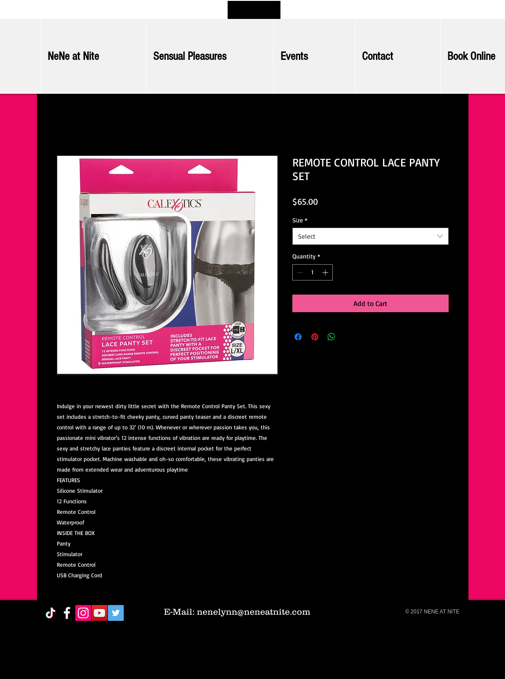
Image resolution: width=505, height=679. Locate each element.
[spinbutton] (313, 272)
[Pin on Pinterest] (315, 337)
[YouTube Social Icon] (99, 613)
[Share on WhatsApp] (331, 337)
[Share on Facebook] (298, 337)
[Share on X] (348, 337)
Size (299, 220)
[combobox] (370, 236)
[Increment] (326, 272)
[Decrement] (299, 272)
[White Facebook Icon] (67, 613)
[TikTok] (51, 613)
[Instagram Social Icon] (83, 613)
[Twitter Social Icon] (116, 613)
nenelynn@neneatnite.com (253, 611)
